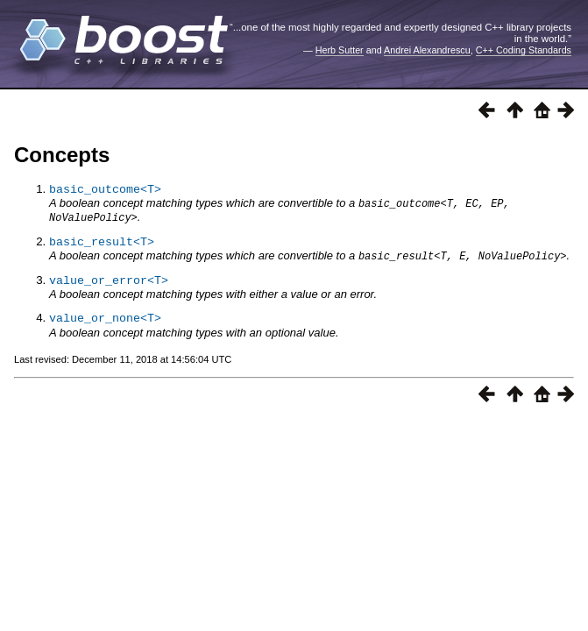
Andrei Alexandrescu (427, 50)
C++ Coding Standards (523, 50)
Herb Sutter (339, 50)
